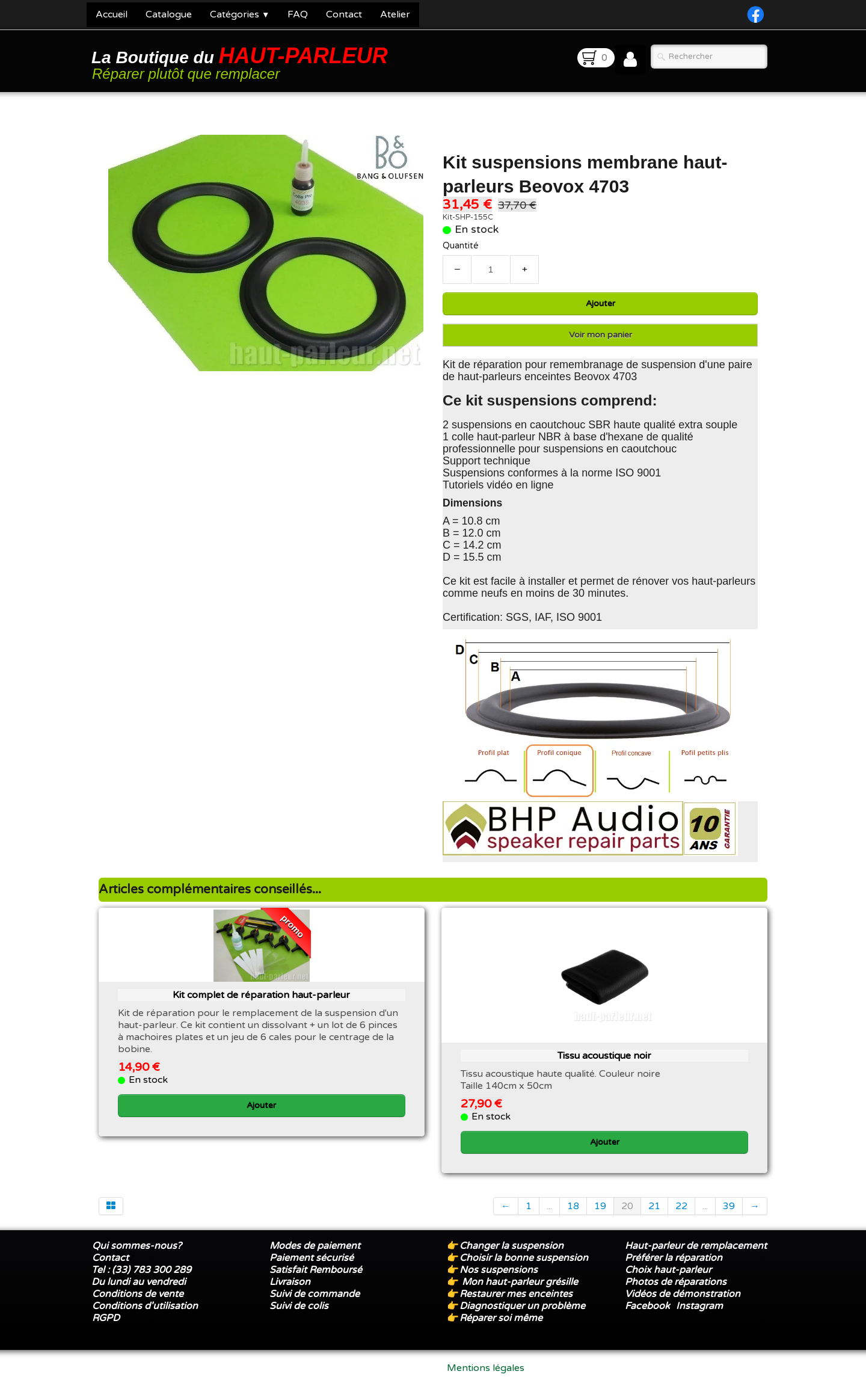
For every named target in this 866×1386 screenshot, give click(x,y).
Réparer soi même (500, 1318)
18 (573, 1206)
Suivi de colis (298, 1306)
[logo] (242, 62)
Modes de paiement (314, 1246)
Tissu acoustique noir (604, 1056)
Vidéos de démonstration (682, 1294)
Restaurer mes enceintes (516, 1294)
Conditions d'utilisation (145, 1306)
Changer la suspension (511, 1246)
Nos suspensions (498, 1270)
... (549, 1206)
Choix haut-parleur (669, 1270)
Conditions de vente (137, 1294)
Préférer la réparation (673, 1258)
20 (627, 1206)
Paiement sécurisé (311, 1258)
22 (681, 1206)
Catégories (239, 14)
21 (654, 1206)
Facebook (647, 1306)
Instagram (699, 1306)
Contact (344, 14)
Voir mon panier (600, 335)
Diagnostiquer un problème (522, 1306)
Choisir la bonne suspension (523, 1258)
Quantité (461, 246)
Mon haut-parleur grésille (520, 1282)
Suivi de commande (314, 1294)
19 (600, 1206)
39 (729, 1206)
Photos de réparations (675, 1282)
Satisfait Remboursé (315, 1270)
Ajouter (600, 303)
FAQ (297, 14)
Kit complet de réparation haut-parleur (261, 995)
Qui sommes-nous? (137, 1246)
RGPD (106, 1318)
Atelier (395, 14)
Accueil (111, 14)
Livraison (289, 1282)
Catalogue (169, 14)
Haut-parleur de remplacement (696, 1246)
